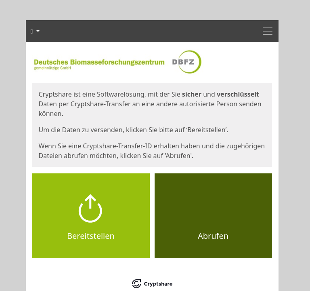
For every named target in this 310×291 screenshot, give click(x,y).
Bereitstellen (91, 235)
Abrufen (213, 235)
